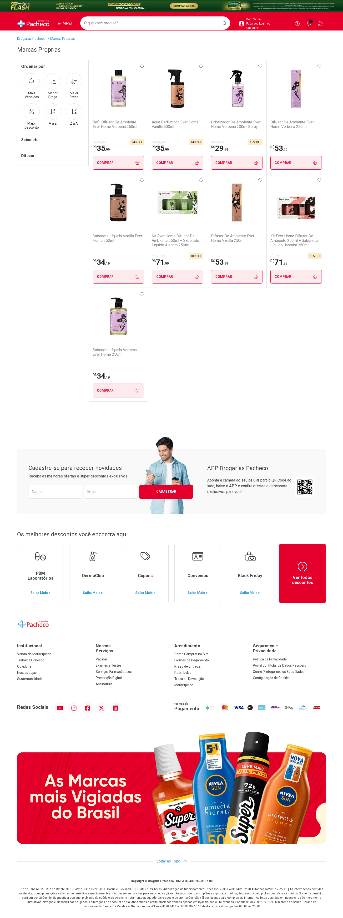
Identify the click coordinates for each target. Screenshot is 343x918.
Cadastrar (166, 491)
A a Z (53, 114)
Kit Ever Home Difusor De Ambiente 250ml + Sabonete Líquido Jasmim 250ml (294, 240)
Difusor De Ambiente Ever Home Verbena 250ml (291, 124)
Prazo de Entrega (187, 666)
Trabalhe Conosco (30, 660)
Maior (74, 86)
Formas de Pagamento (191, 660)
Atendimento (187, 645)
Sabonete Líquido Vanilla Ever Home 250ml (117, 238)
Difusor (28, 155)
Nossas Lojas (27, 673)
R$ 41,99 (99, 142)
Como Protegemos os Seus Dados (278, 672)
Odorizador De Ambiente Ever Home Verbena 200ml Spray (236, 124)
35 (101, 148)
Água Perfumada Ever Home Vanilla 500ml (175, 124)
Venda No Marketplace (34, 654)
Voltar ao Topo (171, 861)
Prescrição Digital (109, 678)
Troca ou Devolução (189, 679)
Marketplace (183, 685)
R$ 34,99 (217, 142)
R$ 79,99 (158, 256)
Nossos (132, 648)
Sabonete (30, 139)
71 (160, 262)
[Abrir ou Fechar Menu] (65, 23)
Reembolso (183, 673)
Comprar (118, 163)
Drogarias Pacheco (31, 39)
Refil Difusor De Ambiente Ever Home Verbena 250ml (115, 124)
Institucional (29, 645)
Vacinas (102, 659)
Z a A (74, 114)
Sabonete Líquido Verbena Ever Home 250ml (115, 352)
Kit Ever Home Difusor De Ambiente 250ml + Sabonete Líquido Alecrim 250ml (175, 240)
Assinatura (104, 684)
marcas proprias (62, 39)
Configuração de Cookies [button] (271, 678)
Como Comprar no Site (191, 654)
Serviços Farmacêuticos (114, 672)
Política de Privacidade (270, 659)
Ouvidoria (24, 666)
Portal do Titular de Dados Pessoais (279, 665)
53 (278, 148)
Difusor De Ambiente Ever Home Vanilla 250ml (232, 238)
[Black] (171, 5)
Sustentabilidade (30, 679)
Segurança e (289, 648)
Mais (32, 86)
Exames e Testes (108, 665)
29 (219, 148)
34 (101, 262)
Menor (53, 86)
